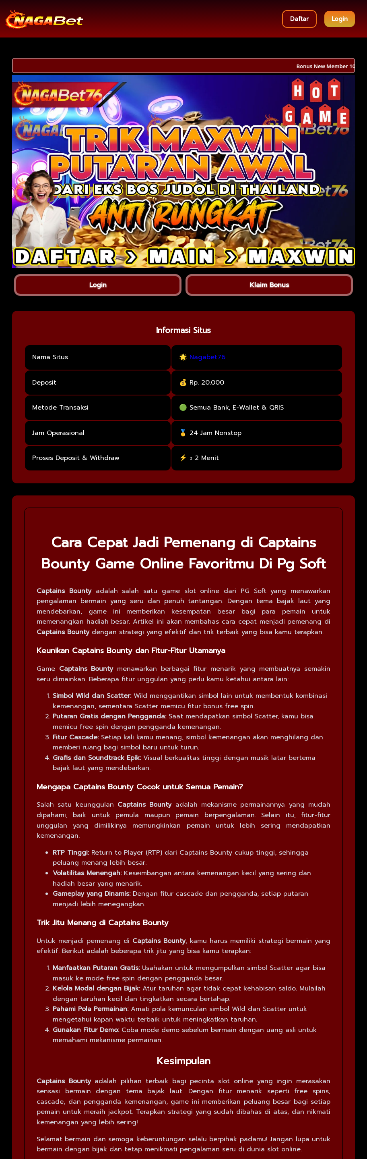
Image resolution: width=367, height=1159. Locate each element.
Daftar (299, 19)
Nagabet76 (207, 357)
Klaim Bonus (269, 285)
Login (340, 19)
